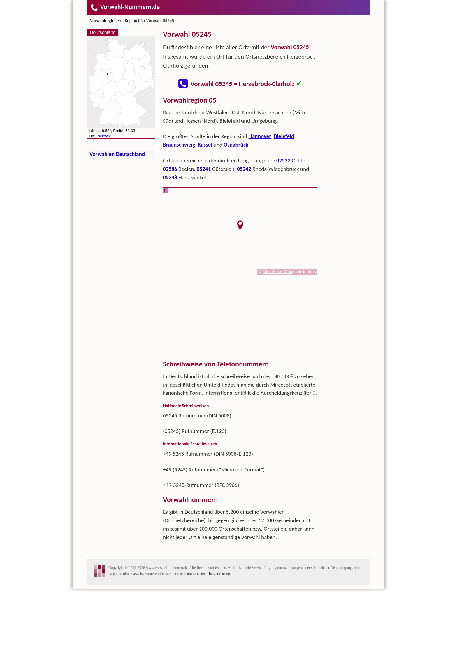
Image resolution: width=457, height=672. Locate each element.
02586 (170, 252)
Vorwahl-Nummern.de (125, 7)
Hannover (260, 219)
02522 (283, 243)
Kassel (205, 227)
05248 (170, 260)
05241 (204, 252)
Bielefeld (284, 219)
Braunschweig (179, 227)
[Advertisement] (240, 136)
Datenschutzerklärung (213, 657)
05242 (244, 252)
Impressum (183, 657)
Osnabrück (236, 227)
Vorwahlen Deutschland (117, 154)
